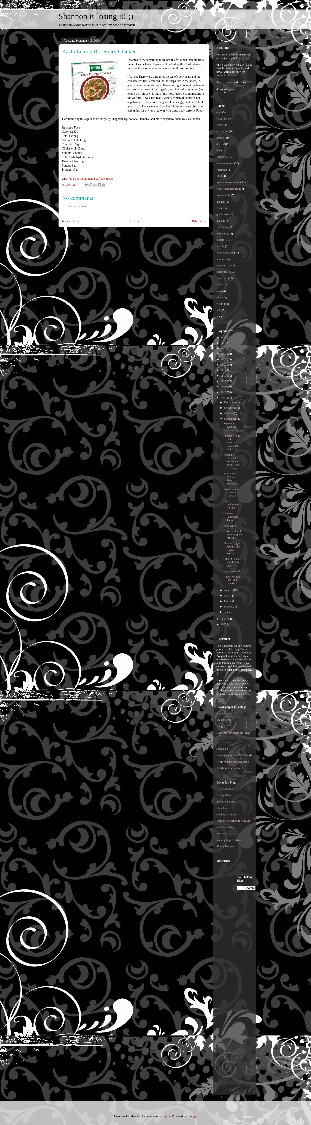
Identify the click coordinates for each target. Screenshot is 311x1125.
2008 (224, 618)
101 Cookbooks (225, 788)
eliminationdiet (224, 163)
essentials (221, 169)
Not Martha (222, 833)
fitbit (219, 176)
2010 (224, 392)
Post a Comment (77, 206)
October (229, 413)
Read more (222, 82)
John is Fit (222, 748)
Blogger (192, 1116)
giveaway (221, 207)
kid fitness (222, 227)
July (227, 595)
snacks (220, 284)
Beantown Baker (225, 801)
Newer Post (70, 221)
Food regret (229, 525)
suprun (166, 1116)
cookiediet (222, 131)
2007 (224, 624)
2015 (224, 364)
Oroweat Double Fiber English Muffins (232, 534)
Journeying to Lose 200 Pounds (234, 755)
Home (134, 221)
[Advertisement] (233, 940)
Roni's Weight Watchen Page (232, 761)
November (230, 407)
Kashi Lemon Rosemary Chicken (230, 492)
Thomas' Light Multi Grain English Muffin (231, 548)
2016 (224, 359)
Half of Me (222, 742)
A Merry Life (223, 713)
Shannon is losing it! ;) (96, 16)
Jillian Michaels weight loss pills (232, 562)
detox (219, 144)
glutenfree (222, 214)
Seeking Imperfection (228, 840)
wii (218, 310)
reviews (220, 259)
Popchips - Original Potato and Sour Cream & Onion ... (231, 461)
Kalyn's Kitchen (225, 827)
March (228, 601)
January (229, 612)
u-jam (219, 297)
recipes (220, 246)
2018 (224, 348)
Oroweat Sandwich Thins (230, 517)
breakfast (221, 118)
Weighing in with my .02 (230, 767)
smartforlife (223, 271)
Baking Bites (223, 795)
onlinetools (222, 233)
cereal (219, 124)
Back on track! (231, 571)
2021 (224, 337)
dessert (220, 137)
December (230, 402)
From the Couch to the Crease (233, 820)
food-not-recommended (82, 178)
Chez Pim (221, 808)
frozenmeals (105, 178)
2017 (224, 353)
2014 (224, 370)
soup (219, 291)
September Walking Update (229, 427)
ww (218, 316)
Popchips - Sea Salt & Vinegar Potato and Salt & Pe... (231, 442)
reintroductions (224, 252)
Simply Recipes (225, 846)
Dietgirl (220, 726)
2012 (224, 381)
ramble (220, 239)
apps (219, 112)
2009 (224, 397)
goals (219, 220)
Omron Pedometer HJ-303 (231, 505)
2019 (224, 343)
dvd (218, 150)
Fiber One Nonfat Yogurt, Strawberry (231, 478)
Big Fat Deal (223, 719)
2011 (224, 386)
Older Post (198, 221)
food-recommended (227, 188)
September (230, 418)
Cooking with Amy (227, 814)
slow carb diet (224, 265)
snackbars (221, 278)
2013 (224, 375)
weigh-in (221, 303)
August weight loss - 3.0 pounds (231, 580)
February (229, 606)
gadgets (220, 201)
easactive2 (222, 156)
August (228, 590)
